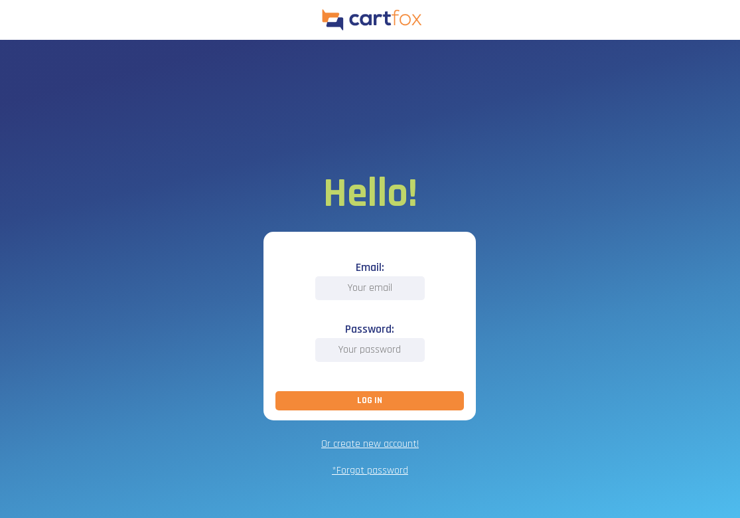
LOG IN (369, 400)
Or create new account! (370, 444)
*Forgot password (370, 470)
